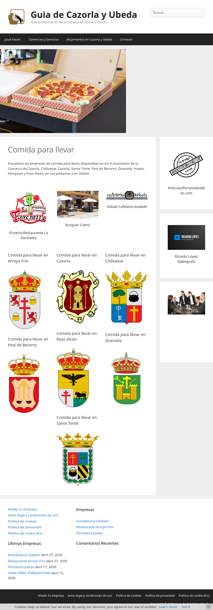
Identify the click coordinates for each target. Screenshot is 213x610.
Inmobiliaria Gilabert (24, 555)
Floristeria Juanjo (21, 567)
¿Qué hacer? (12, 39)
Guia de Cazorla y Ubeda (84, 14)
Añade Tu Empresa (22, 509)
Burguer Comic (77, 224)
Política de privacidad (24, 527)
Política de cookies (22, 521)
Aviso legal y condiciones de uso (33, 515)
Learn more (168, 606)
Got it (186, 606)
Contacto (126, 39)
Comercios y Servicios (43, 39)
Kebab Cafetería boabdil (127, 206)
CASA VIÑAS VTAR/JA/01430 (29, 573)
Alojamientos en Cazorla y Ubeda (89, 39)
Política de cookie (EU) (25, 533)
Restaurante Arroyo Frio (26, 561)
